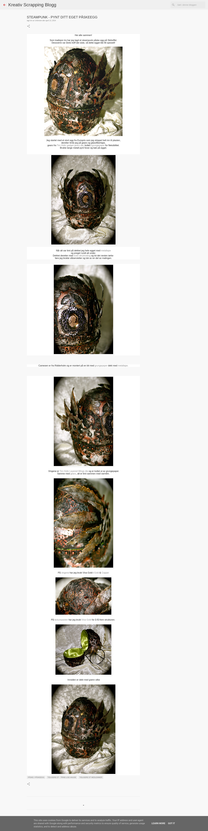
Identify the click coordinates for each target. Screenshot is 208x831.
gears (73, 473)
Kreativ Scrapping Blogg (32, 4)
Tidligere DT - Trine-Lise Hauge (61, 777)
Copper (105, 573)
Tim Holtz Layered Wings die (74, 471)
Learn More (158, 823)
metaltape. (122, 365)
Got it (171, 823)
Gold (96, 573)
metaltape (106, 250)
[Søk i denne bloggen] (190, 5)
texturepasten (61, 620)
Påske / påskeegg (36, 777)
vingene (65, 573)
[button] (28, 26)
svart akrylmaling (82, 255)
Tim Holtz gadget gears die (70, 145)
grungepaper (98, 145)
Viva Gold (86, 620)
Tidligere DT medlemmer (90, 777)
